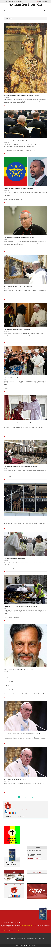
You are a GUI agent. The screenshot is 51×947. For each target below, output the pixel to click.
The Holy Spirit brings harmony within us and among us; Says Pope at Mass (21, 422)
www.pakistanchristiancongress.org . (28, 925)
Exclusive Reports (19, 938)
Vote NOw (30, 858)
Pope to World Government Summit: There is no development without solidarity (22, 733)
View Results (37, 858)
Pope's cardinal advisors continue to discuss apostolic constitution (19, 237)
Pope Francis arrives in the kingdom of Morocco (14, 558)
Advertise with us (42, 938)
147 (30, 797)
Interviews (8, 938)
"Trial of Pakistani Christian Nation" (32, 923)
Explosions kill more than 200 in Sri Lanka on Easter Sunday (17, 518)
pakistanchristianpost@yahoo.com (16, 930)
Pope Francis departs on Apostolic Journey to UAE (15, 779)
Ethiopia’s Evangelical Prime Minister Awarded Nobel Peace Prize (18, 188)
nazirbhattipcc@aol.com (5, 930)
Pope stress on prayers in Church (11, 377)
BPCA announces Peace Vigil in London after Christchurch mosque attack (20, 606)
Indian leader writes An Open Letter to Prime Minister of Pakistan (18, 669)
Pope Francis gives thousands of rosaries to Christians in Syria (18, 286)
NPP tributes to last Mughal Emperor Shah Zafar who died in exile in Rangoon (21, 95)
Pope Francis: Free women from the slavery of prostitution (17, 329)
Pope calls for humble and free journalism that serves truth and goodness (20, 466)
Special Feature (13, 938)
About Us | (37, 938)
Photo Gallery (32, 938)
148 (32, 797)
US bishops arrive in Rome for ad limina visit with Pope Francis (18, 140)
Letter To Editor (26, 938)
